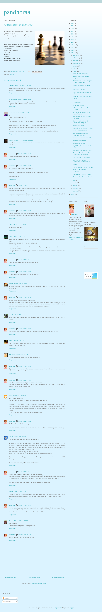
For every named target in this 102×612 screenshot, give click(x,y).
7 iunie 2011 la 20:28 (24, 380)
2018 (73, 34)
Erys (10, 340)
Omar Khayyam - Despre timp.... (82, 150)
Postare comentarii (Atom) (39, 583)
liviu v (11, 491)
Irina (10, 315)
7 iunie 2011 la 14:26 (24, 297)
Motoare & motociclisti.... (80, 140)
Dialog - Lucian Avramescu (80, 131)
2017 (73, 36)
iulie (74, 68)
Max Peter (12, 354)
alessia (11, 437)
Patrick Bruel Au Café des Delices (82, 128)
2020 (73, 28)
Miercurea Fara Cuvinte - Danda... (82, 177)
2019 (73, 31)
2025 (73, 23)
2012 (73, 50)
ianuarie (75, 191)
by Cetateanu (13, 99)
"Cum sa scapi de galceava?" (81, 157)
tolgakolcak (58, 608)
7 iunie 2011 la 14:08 (20, 283)
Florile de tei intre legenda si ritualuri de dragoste (81, 122)
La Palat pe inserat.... (79, 125)
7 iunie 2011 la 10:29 (26, 140)
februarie (76, 188)
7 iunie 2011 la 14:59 (18, 315)
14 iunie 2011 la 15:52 (25, 535)
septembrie (76, 63)
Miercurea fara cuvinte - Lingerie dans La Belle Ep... (82, 81)
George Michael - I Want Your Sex (82, 167)
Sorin (10, 395)
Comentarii (7, 601)
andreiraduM (13, 113)
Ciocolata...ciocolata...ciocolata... (82, 138)
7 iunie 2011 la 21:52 (20, 437)
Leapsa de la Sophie (78, 143)
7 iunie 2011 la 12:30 (24, 211)
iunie (74, 71)
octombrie (76, 60)
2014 (73, 45)
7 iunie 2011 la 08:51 (24, 113)
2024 (73, 26)
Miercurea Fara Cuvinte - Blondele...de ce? (80, 134)
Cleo (10, 236)
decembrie (76, 55)
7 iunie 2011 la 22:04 (24, 472)
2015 (73, 42)
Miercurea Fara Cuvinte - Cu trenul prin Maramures (81, 153)
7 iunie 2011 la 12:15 (24, 166)
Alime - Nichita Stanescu (80, 74)
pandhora (12, 154)
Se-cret (11, 521)
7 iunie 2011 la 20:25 (24, 366)
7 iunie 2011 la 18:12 (18, 340)
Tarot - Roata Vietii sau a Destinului (80, 170)
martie (75, 185)
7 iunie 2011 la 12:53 (19, 224)
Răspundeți (12, 93)
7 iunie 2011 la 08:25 (24, 99)
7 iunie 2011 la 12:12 (24, 154)
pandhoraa (17, 12)
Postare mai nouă (10, 577)
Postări (6, 598)
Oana (10, 224)
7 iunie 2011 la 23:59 (24, 505)
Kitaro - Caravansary (78, 105)
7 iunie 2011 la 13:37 (18, 236)
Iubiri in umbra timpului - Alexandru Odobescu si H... (81, 161)
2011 (73, 53)
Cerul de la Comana (78, 89)
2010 (73, 194)
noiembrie (76, 58)
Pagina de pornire (34, 577)
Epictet (11, 74)
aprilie (75, 183)
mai (74, 180)
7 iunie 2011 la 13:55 (24, 272)
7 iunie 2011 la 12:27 (24, 185)
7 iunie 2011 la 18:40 (22, 354)
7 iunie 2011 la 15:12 (24, 329)
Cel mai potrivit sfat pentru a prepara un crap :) (81, 86)
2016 (73, 39)
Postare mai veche (58, 577)
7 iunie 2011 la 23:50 (19, 491)
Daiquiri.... (75, 164)
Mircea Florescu (14, 140)
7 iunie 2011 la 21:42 (24, 421)
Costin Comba (13, 85)
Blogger (71, 608)
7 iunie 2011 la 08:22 (25, 85)
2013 (73, 47)
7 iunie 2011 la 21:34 (19, 395)
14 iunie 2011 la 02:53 (21, 521)
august (75, 66)
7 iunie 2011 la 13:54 (24, 260)
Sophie (11, 283)
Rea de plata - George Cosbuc (81, 174)
